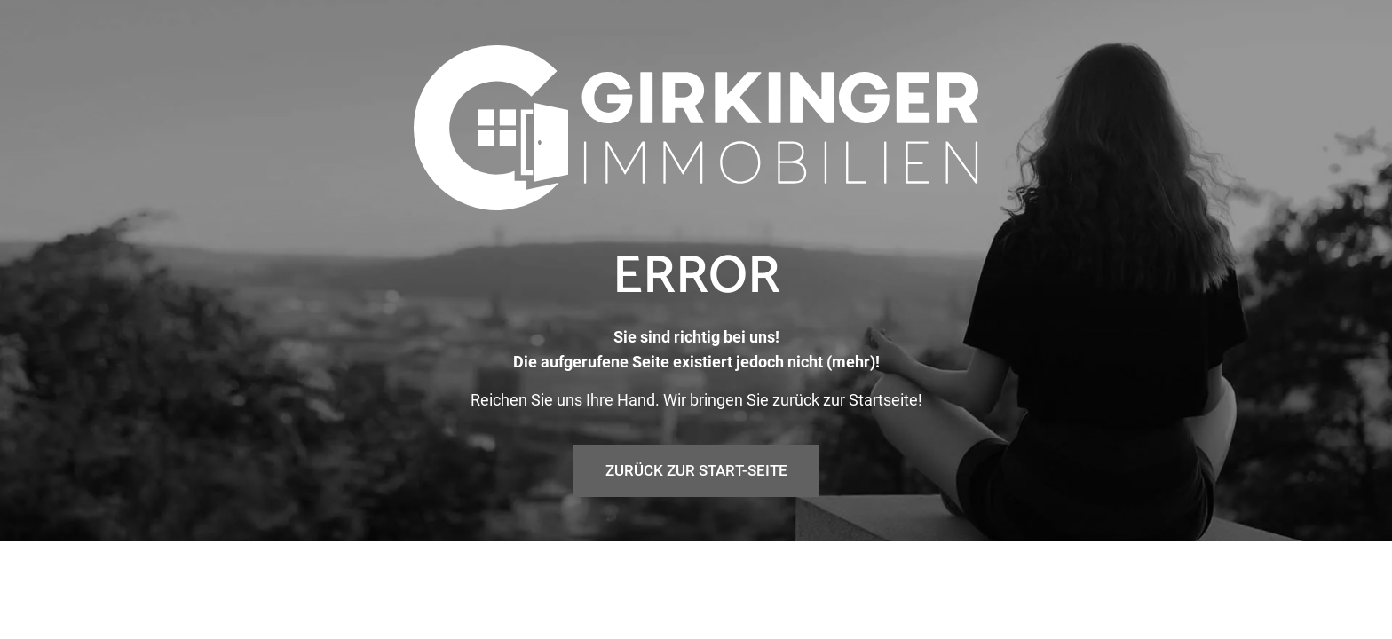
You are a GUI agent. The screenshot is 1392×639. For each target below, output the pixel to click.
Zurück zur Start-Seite (696, 519)
